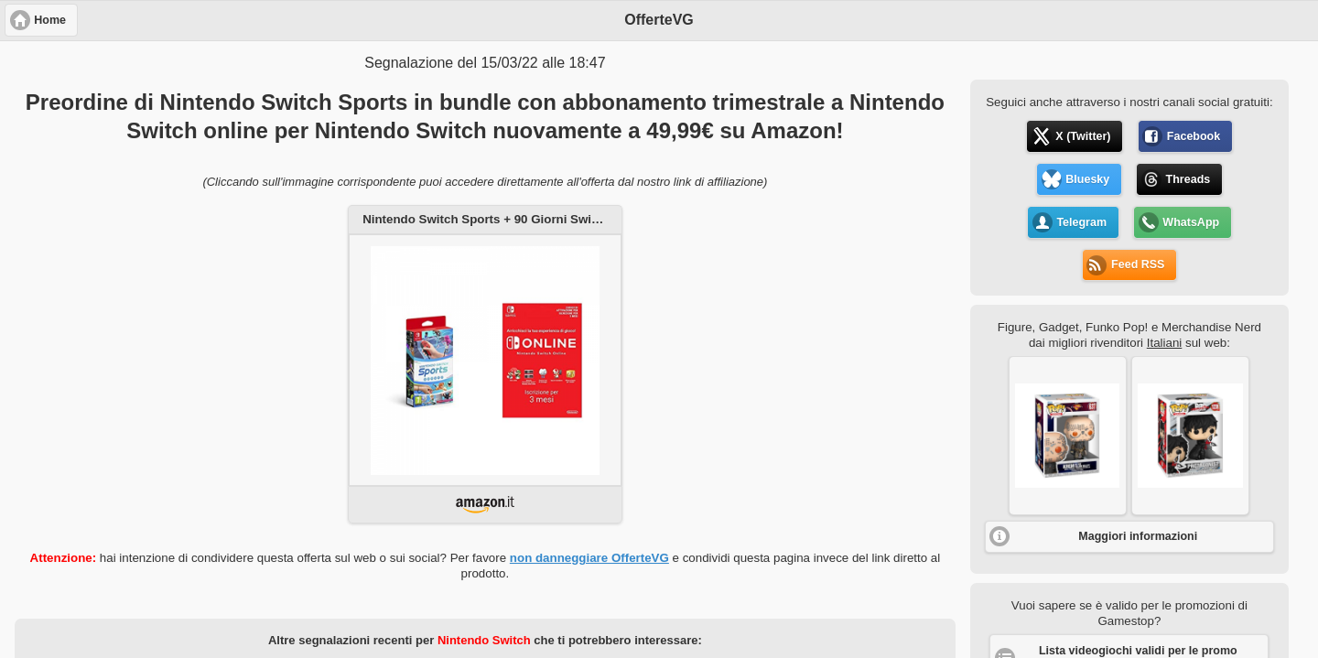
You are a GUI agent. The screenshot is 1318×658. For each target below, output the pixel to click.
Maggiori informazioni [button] (1137, 536)
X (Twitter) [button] (1082, 136)
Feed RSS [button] (1137, 264)
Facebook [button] (1193, 136)
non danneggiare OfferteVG (589, 558)
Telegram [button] (1081, 222)
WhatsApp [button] (1190, 222)
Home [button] (50, 20)
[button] (1068, 435)
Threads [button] (1188, 179)
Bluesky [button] (1087, 179)
